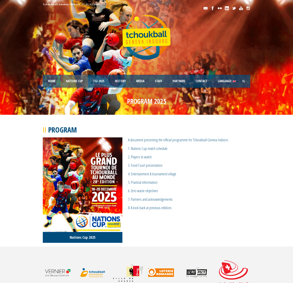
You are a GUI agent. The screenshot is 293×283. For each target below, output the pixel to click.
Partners (179, 81)
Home (51, 81)
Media (140, 81)
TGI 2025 (98, 81)
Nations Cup (74, 81)
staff (158, 81)
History (120, 81)
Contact (201, 81)
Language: (227, 81)
